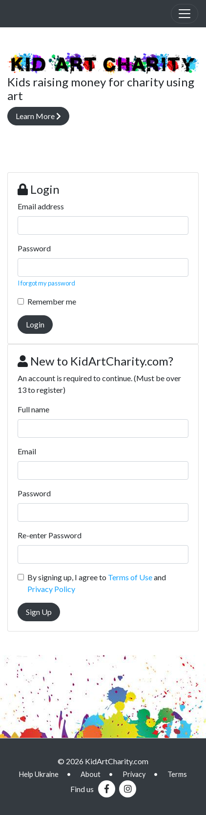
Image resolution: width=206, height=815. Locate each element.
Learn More (38, 116)
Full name (33, 409)
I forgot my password (46, 283)
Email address (41, 206)
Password (34, 248)
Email (27, 451)
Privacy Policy (51, 588)
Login (35, 324)
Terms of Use (130, 577)
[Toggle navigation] (184, 13)
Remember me (51, 301)
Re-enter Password (50, 535)
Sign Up (39, 611)
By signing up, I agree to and (96, 582)
